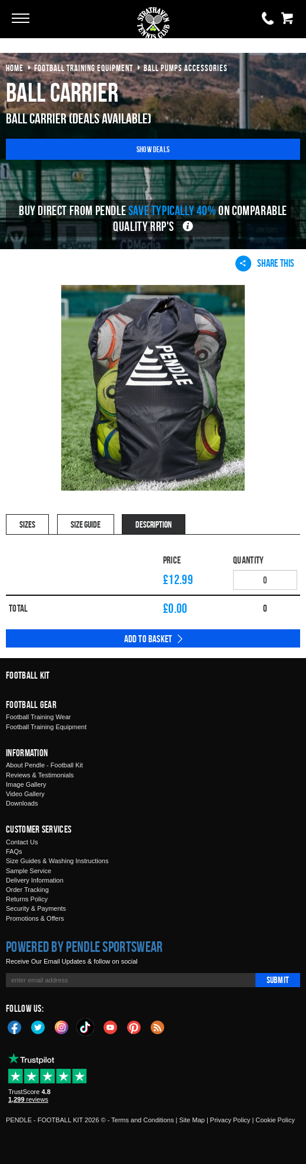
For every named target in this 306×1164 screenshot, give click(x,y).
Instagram (62, 1026)
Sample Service (28, 870)
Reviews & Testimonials (40, 775)
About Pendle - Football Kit (44, 765)
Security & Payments (36, 908)
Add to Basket (148, 638)
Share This (264, 263)
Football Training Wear (38, 716)
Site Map (191, 1119)
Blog (158, 1026)
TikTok (85, 1027)
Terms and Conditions (142, 1119)
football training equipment (83, 67)
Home (15, 67)
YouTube (110, 1026)
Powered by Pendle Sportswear (84, 946)
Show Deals (153, 149)
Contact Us (22, 842)
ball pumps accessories (186, 67)
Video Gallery (25, 793)
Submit (278, 980)
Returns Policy (27, 899)
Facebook (15, 1026)
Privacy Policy (230, 1119)
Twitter (38, 1026)
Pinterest (134, 1026)
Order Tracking (27, 889)
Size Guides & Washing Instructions (57, 860)
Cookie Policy (275, 1119)
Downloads (22, 803)
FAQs (14, 851)
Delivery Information (35, 880)
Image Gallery (26, 784)
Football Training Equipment (46, 726)
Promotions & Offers (35, 918)
